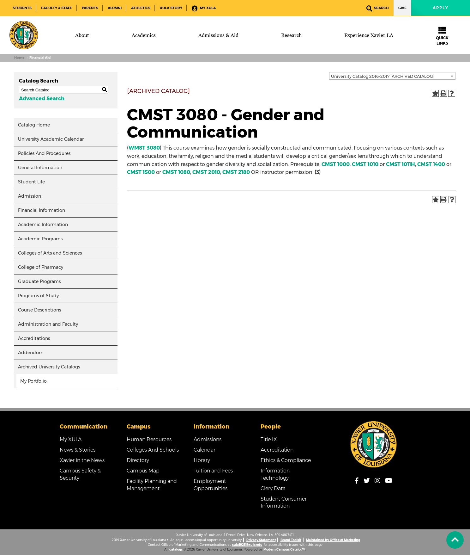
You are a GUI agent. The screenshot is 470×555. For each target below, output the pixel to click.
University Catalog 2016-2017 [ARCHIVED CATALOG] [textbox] (382, 76)
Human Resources (149, 439)
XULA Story (171, 8)
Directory (138, 460)
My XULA (204, 8)
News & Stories (77, 450)
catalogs (176, 549)
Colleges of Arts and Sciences (50, 253)
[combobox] (392, 76)
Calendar (204, 450)
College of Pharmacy (40, 267)
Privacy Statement (261, 540)
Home (19, 58)
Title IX (269, 439)
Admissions (207, 439)
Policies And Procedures (44, 153)
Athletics (140, 8)
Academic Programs (40, 239)
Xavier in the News (82, 460)
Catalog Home (34, 125)
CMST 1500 (141, 172)
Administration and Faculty (48, 324)
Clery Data (273, 488)
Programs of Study (38, 296)
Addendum (31, 352)
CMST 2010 (206, 172)
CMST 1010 (365, 164)
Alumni (115, 8)
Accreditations (34, 338)
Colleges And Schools (153, 450)
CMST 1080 (176, 172)
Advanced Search (41, 99)
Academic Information (43, 224)
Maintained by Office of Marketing (333, 540)
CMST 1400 (431, 164)
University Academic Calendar (51, 139)
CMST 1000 (336, 164)
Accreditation (277, 450)
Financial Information (41, 210)
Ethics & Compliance (286, 460)
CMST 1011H (400, 164)
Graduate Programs (39, 281)
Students (22, 8)
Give (402, 8)
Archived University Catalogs (49, 367)
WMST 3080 (144, 148)
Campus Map (143, 471)
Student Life (31, 182)
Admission (29, 196)
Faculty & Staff (56, 8)
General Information (40, 167)
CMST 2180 (236, 172)
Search (377, 8)
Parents (90, 8)
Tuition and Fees (213, 471)
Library (202, 460)
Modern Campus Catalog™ (284, 549)
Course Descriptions (39, 310)
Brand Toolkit (290, 540)
